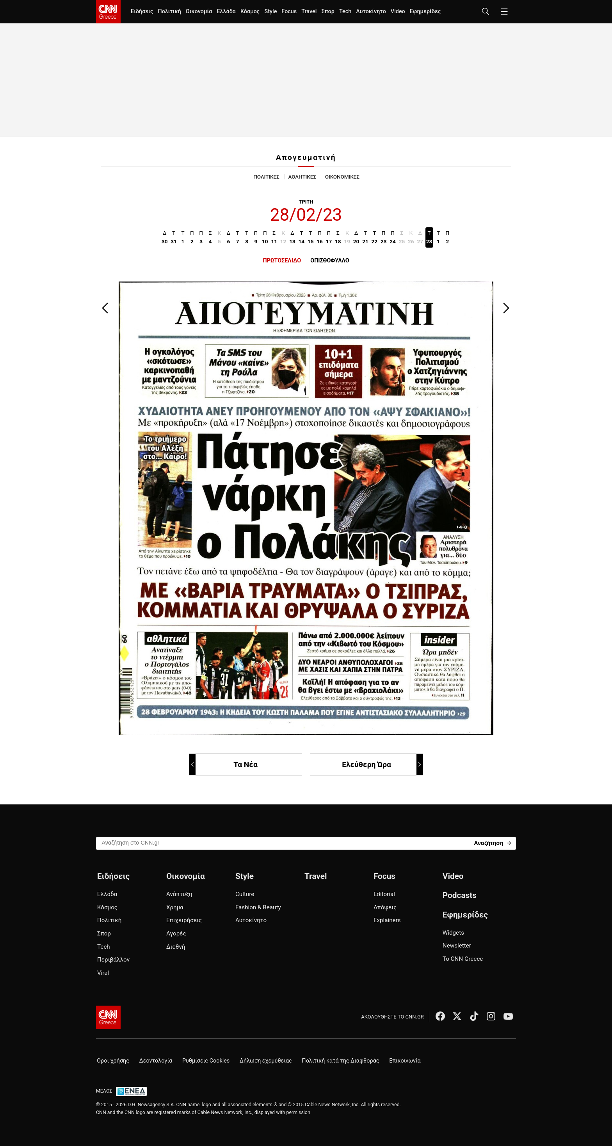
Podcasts (460, 895)
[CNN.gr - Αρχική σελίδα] (108, 1017)
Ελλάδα (226, 11)
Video (398, 11)
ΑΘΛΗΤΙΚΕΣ (302, 176)
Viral (103, 972)
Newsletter (457, 945)
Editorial (384, 894)
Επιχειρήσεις (184, 920)
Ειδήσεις (142, 11)
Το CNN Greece (463, 958)
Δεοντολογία (156, 1060)
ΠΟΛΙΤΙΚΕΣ (266, 176)
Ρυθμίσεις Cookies (206, 1060)
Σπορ (327, 11)
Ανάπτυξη (179, 894)
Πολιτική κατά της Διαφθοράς (340, 1060)
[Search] (492, 842)
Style (270, 11)
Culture (244, 894)
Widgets (453, 932)
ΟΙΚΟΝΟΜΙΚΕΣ (342, 176)
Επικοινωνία (405, 1060)
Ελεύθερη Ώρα (382, 764)
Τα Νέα (224, 764)
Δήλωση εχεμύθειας (266, 1060)
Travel (309, 11)
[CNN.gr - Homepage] (108, 11)
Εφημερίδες (425, 11)
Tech (345, 11)
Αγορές (176, 933)
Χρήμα (174, 907)
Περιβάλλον (113, 959)
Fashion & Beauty (258, 907)
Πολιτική (169, 11)
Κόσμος (250, 11)
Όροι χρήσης (113, 1060)
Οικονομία (199, 11)
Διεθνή (175, 946)
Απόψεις (385, 907)
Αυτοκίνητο (371, 11)
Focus (289, 11)
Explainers (387, 920)
